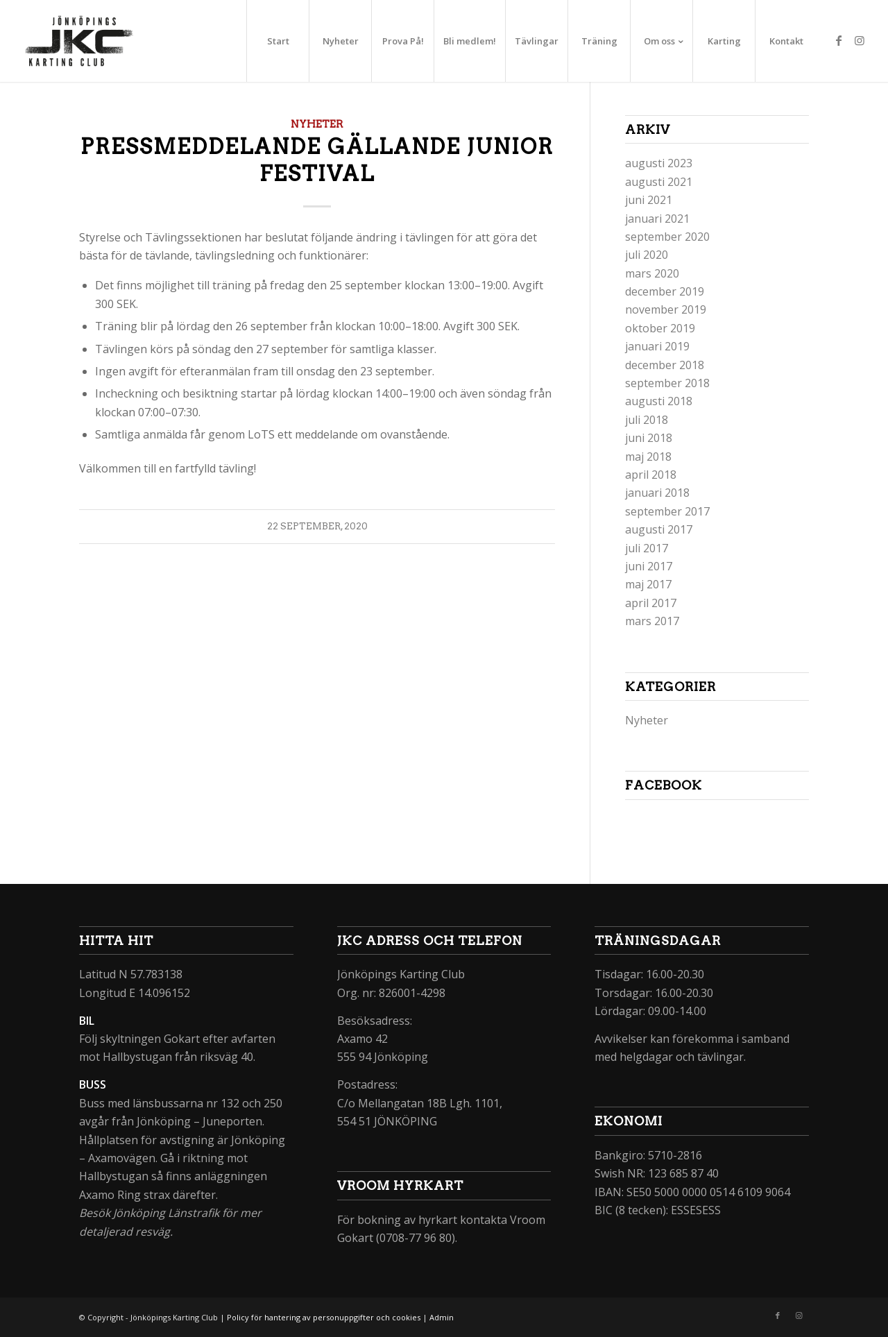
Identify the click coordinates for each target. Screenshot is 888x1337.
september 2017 (667, 511)
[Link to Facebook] (838, 40)
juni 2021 (648, 199)
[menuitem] (277, 41)
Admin (441, 1317)
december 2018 (664, 365)
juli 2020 (646, 254)
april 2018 (650, 474)
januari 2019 (657, 346)
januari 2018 (657, 492)
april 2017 (650, 603)
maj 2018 (648, 456)
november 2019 (665, 309)
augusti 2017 (658, 529)
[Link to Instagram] (859, 40)
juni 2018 (648, 437)
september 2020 (667, 236)
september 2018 (667, 383)
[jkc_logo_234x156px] (79, 41)
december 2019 (664, 291)
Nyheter (317, 124)
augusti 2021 (658, 181)
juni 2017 (648, 566)
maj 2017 (648, 584)
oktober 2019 (660, 328)
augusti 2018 (658, 401)
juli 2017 (646, 548)
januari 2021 (657, 218)
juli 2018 (646, 419)
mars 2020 (652, 273)
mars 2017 (652, 621)
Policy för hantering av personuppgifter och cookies (323, 1317)
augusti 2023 (658, 163)
